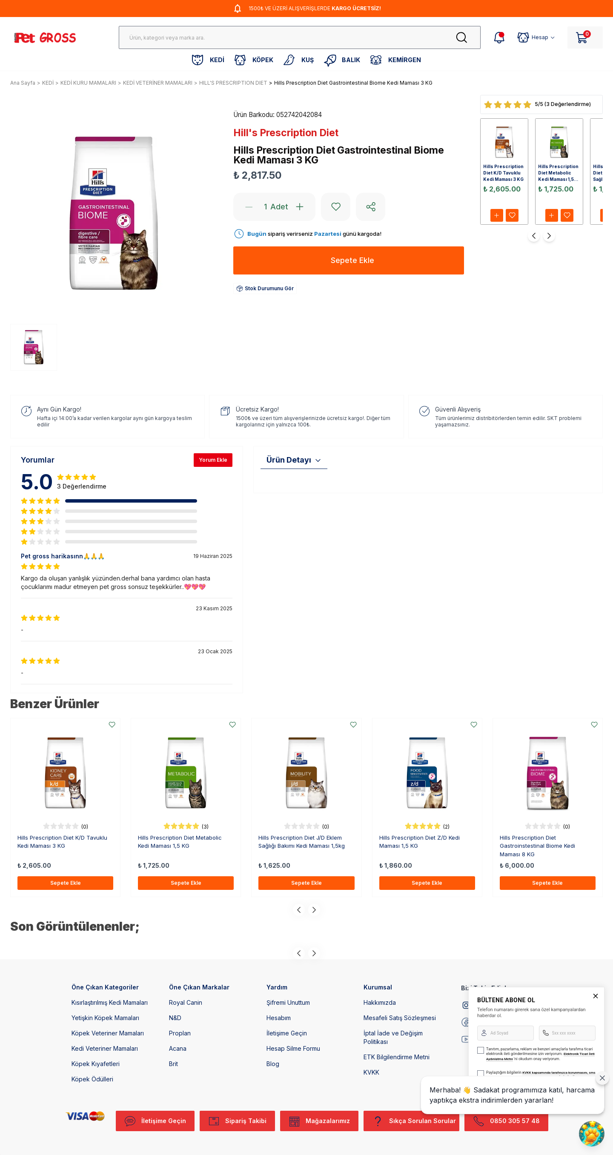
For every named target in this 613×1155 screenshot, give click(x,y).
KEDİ (48, 83)
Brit (173, 1063)
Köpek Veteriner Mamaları (108, 1033)
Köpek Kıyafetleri (96, 1063)
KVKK (371, 1072)
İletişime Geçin (286, 1033)
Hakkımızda (380, 1002)
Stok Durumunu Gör (265, 288)
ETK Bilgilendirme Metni (397, 1057)
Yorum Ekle (213, 460)
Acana (177, 1048)
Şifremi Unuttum (288, 1002)
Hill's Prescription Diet (285, 133)
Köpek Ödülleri (92, 1079)
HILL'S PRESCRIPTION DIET (233, 83)
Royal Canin (185, 1002)
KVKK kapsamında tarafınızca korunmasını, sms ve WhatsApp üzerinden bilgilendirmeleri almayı (540, 1075)
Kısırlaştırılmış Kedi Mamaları (110, 1002)
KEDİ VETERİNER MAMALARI (157, 83)
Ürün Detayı (293, 459)
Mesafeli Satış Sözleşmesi (400, 1017)
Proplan (180, 1033)
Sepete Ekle (65, 883)
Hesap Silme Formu (293, 1048)
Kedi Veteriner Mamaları (105, 1048)
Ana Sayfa (22, 83)
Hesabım (278, 1017)
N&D (175, 1017)
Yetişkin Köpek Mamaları (105, 1017)
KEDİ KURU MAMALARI (88, 83)
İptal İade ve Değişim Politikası (393, 1037)
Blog (272, 1063)
